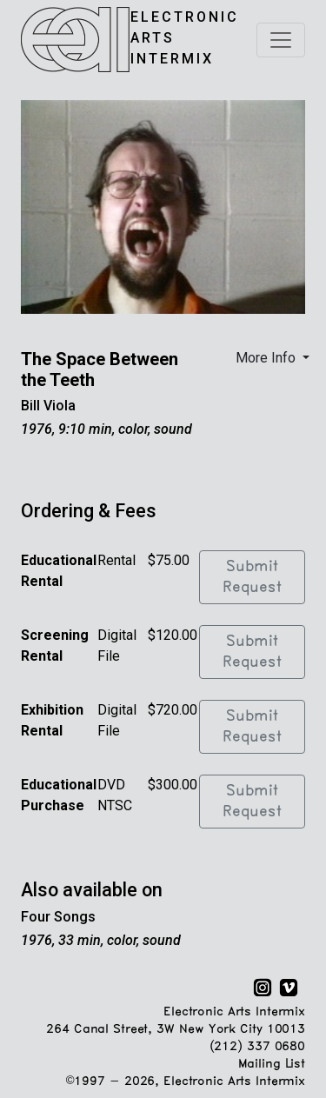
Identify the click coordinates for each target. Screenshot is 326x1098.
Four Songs (58, 916)
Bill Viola (48, 405)
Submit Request (252, 577)
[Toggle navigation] (280, 40)
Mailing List (271, 1064)
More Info (267, 357)
